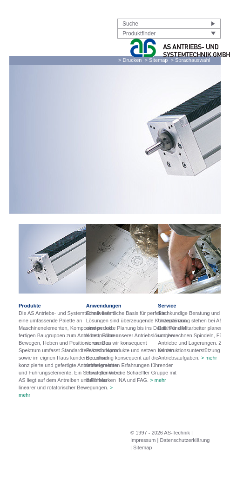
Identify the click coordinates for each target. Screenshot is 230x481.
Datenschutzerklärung (185, 440)
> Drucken (130, 60)
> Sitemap (156, 60)
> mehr (158, 380)
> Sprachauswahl (190, 60)
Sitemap (142, 447)
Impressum (143, 440)
